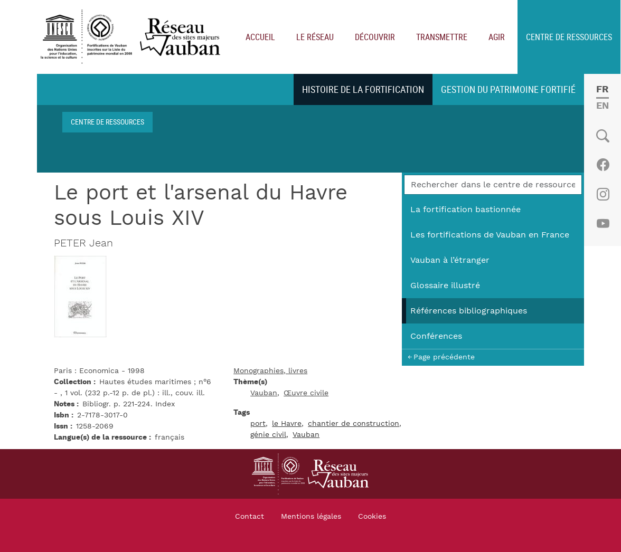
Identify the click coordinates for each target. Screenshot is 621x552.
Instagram (602, 194)
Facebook (602, 164)
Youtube (602, 223)
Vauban (263, 393)
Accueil (260, 37)
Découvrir (375, 37)
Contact (249, 516)
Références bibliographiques (468, 311)
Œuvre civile (306, 393)
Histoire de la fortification (363, 89)
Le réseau (315, 37)
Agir (496, 37)
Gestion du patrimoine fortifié (508, 89)
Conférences (436, 336)
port (258, 423)
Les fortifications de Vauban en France (489, 235)
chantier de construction (353, 423)
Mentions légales (311, 516)
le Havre (287, 423)
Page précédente (444, 357)
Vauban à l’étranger (450, 260)
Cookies (372, 516)
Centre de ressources (569, 37)
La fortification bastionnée (465, 209)
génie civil (268, 435)
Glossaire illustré (445, 285)
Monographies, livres (270, 371)
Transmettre (441, 37)
